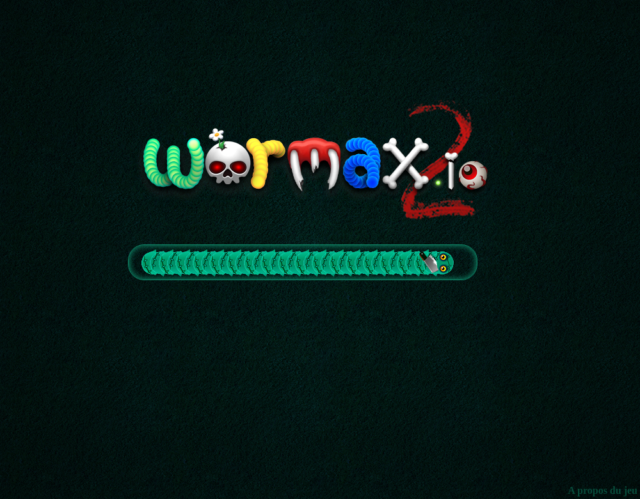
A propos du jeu (602, 490)
